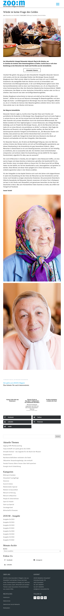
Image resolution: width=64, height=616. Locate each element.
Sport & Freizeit (8, 502)
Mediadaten (6, 608)
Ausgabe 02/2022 (8, 537)
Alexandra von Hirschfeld (12, 15)
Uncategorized (8, 507)
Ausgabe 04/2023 (8, 519)
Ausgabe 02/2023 (8, 525)
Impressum (6, 597)
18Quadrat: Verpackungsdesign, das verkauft (17, 460)
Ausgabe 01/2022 (8, 540)
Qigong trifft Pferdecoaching (12, 446)
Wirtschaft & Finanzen (10, 510)
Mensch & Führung (9, 493)
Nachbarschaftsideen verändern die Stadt (17, 457)
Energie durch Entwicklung (12, 466)
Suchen (58, 436)
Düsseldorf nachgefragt (11, 478)
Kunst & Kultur (42, 15)
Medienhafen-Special (10, 487)
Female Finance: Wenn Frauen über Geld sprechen (19, 463)
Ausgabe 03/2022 (8, 534)
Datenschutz (6, 601)
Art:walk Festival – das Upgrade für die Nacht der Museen (22, 452)
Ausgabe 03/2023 (8, 522)
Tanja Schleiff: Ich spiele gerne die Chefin (17, 449)
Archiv (5, 549)
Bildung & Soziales (32, 15)
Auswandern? (7, 455)
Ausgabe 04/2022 (8, 531)
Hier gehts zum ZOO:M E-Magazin (14, 383)
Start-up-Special (8, 504)
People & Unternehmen (11, 499)
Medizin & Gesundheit (10, 490)
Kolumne (6, 481)
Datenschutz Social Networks (11, 604)
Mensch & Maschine (9, 496)
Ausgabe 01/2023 (8, 528)
